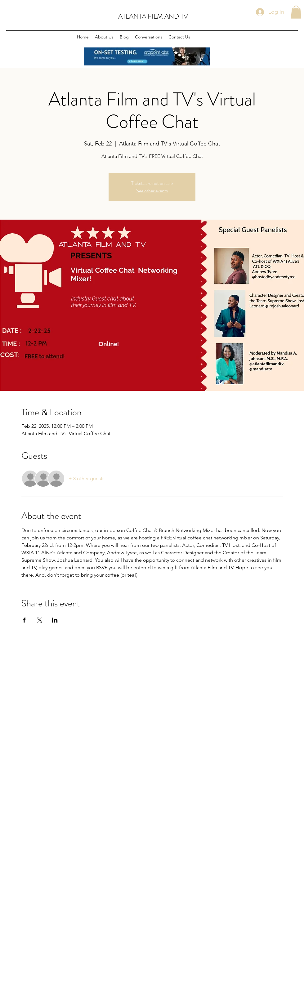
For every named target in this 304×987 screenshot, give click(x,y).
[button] (296, 12)
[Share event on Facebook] (24, 620)
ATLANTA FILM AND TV (153, 16)
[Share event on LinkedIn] (55, 620)
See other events (152, 190)
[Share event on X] (39, 620)
